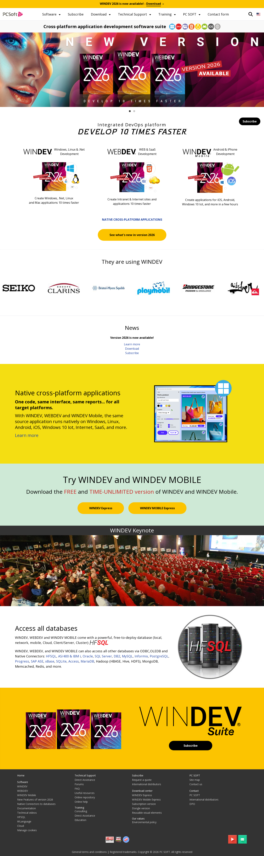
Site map (194, 780)
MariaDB (87, 661)
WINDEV (22, 786)
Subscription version (144, 804)
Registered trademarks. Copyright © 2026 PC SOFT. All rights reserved (151, 852)
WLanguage (24, 821)
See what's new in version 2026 (132, 235)
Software (49, 14)
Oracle (88, 656)
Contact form (218, 14)
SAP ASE (37, 661)
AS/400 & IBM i (69, 656)
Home (20, 775)
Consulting (81, 811)
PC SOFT (190, 14)
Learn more (132, 344)
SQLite (61, 661)
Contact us (195, 784)
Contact (194, 790)
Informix (141, 656)
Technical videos (27, 812)
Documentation (26, 808)
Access (73, 661)
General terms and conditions (89, 852)
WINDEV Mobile (26, 795)
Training (165, 14)
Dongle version (141, 808)
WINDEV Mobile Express (146, 799)
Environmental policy (144, 822)
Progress (22, 661)
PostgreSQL (159, 656)
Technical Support (133, 14)
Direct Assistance (85, 780)
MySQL (127, 656)
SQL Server (103, 656)
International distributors (146, 784)
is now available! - (132, 4)
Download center (142, 790)
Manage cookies (27, 830)
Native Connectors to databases (36, 804)
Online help (81, 801)
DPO (192, 804)
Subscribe (76, 14)
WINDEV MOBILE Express (157, 508)
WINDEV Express (100, 508)
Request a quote (142, 780)
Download (99, 14)
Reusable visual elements (147, 812)
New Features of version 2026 (35, 799)
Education (80, 820)
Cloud (20, 826)
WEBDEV (22, 790)
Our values (138, 818)
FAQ (77, 788)
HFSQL (51, 656)
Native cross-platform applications (132, 220)
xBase (49, 661)
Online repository (85, 797)
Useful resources (85, 793)
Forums (79, 784)
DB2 (117, 656)
